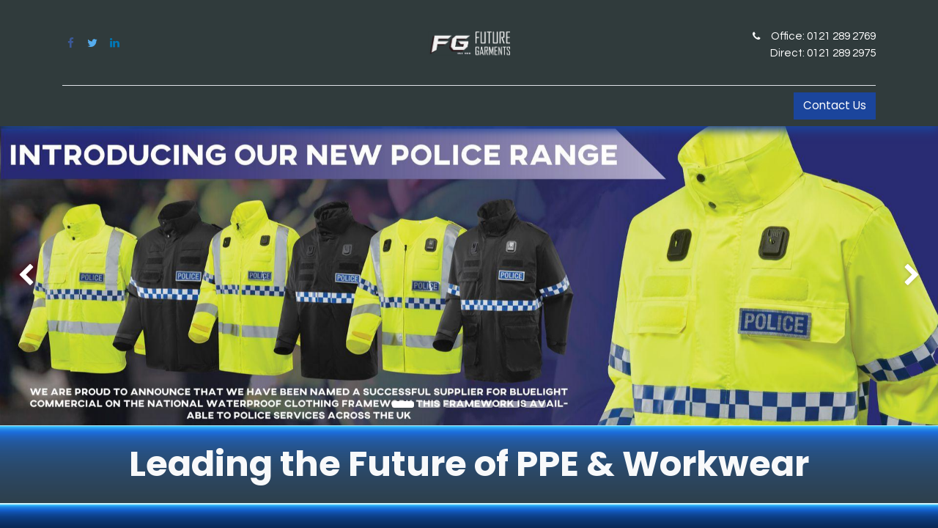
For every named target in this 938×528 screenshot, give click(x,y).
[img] (37, 275)
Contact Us (834, 105)
